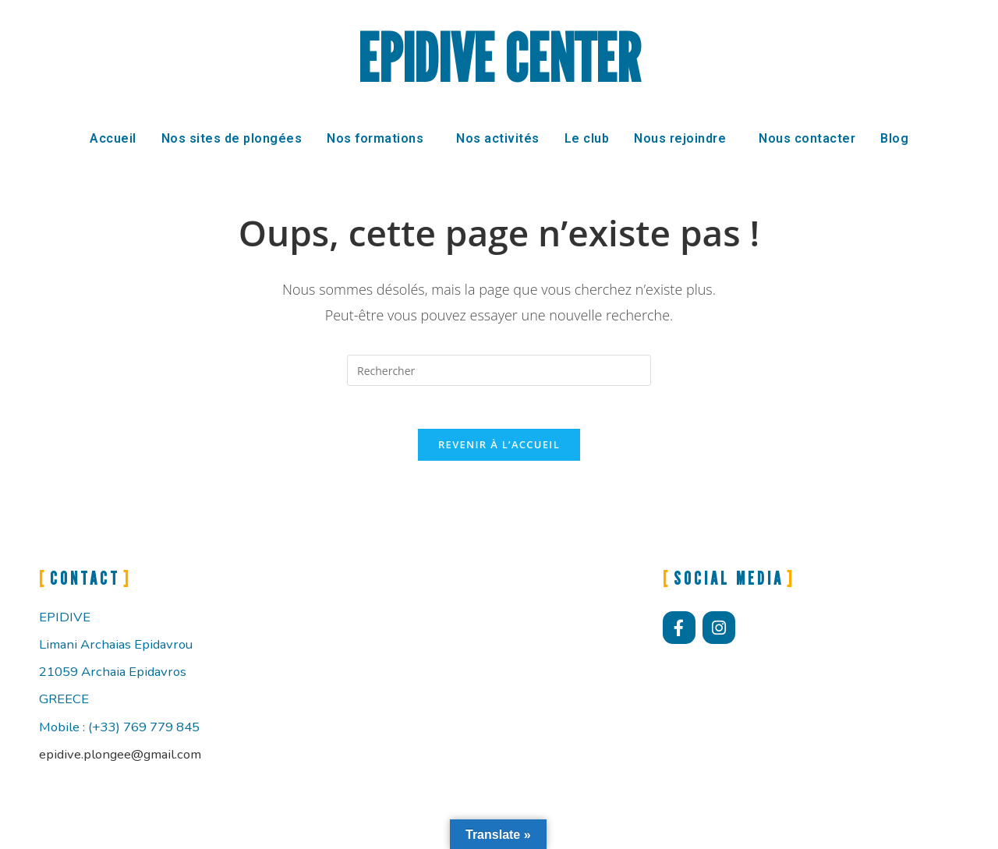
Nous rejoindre (680, 138)
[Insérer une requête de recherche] (499, 370)
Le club (587, 138)
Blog (894, 138)
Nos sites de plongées (232, 138)
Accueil (113, 138)
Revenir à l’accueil (499, 449)
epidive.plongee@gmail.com (120, 759)
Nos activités (498, 138)
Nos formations (375, 138)
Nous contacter (807, 138)
